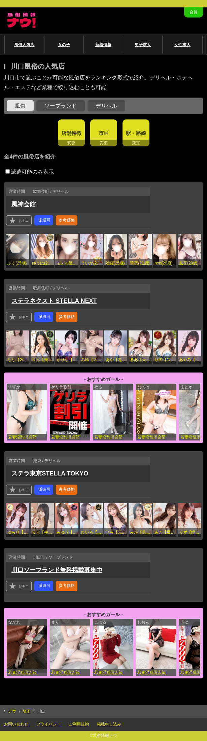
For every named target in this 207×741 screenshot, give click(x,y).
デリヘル (106, 106)
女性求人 (182, 44)
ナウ (12, 711)
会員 (193, 12)
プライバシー (48, 724)
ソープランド (60, 106)
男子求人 (143, 44)
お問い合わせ (16, 724)
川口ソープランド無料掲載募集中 (56, 570)
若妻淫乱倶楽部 (22, 437)
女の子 (64, 44)
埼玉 (27, 711)
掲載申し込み (109, 724)
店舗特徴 (71, 133)
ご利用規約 (79, 724)
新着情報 (103, 44)
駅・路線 (136, 133)
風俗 (20, 106)
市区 (104, 133)
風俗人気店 (24, 44)
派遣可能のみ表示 (29, 172)
